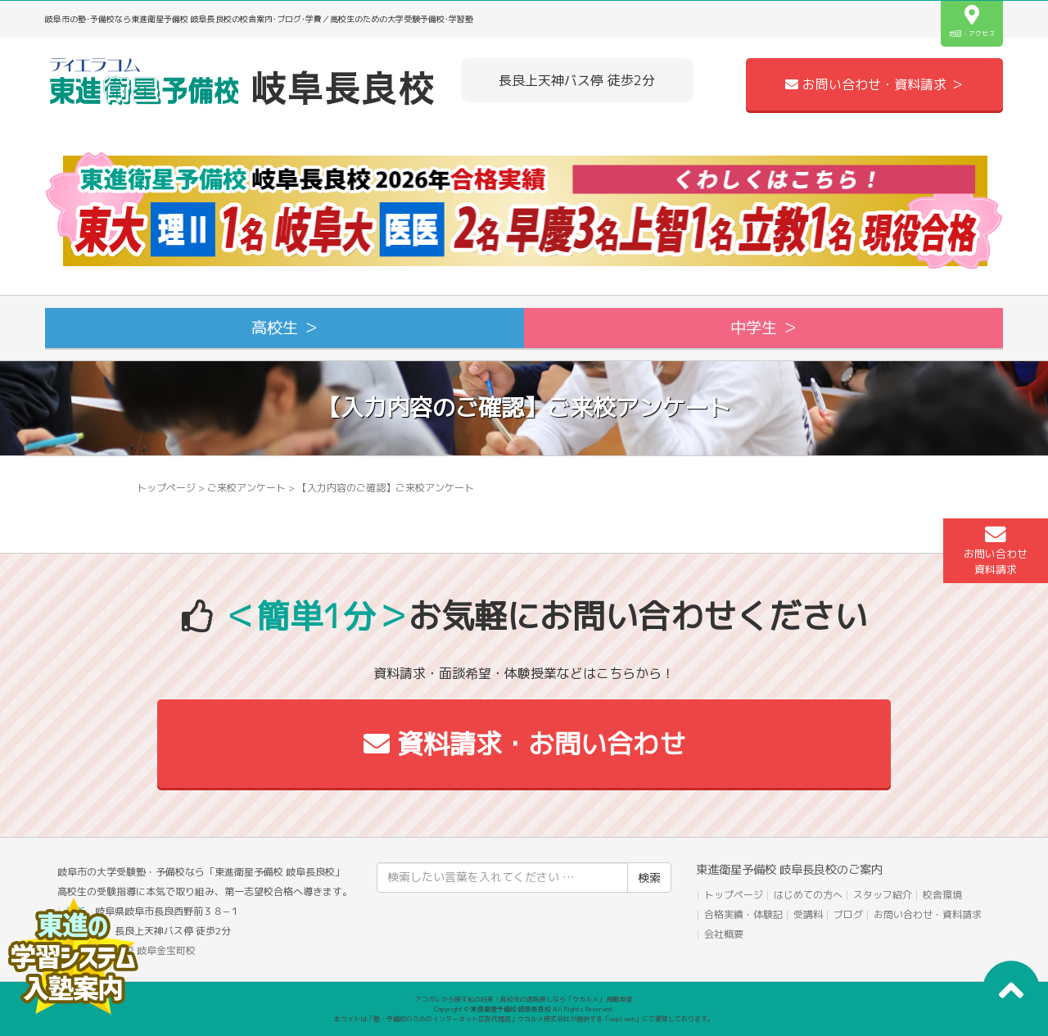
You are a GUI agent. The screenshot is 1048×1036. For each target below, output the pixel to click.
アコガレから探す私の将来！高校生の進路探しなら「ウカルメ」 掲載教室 (524, 999)
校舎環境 (942, 895)
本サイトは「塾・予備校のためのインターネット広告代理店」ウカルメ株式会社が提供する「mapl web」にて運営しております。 (524, 1019)
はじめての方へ (808, 895)
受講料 (808, 914)
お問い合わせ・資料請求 (928, 914)
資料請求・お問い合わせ (524, 744)
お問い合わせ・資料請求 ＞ (874, 84)
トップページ (166, 488)
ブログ (848, 914)
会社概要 (723, 934)
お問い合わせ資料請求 (996, 550)
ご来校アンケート (246, 488)
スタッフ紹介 (882, 895)
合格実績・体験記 (743, 914)
